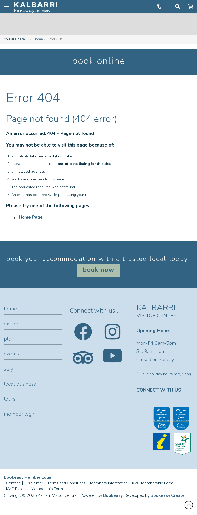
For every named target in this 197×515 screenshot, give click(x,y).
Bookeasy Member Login (28, 477)
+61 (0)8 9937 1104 (159, 6)
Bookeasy (113, 495)
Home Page (31, 217)
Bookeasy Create (168, 495)
